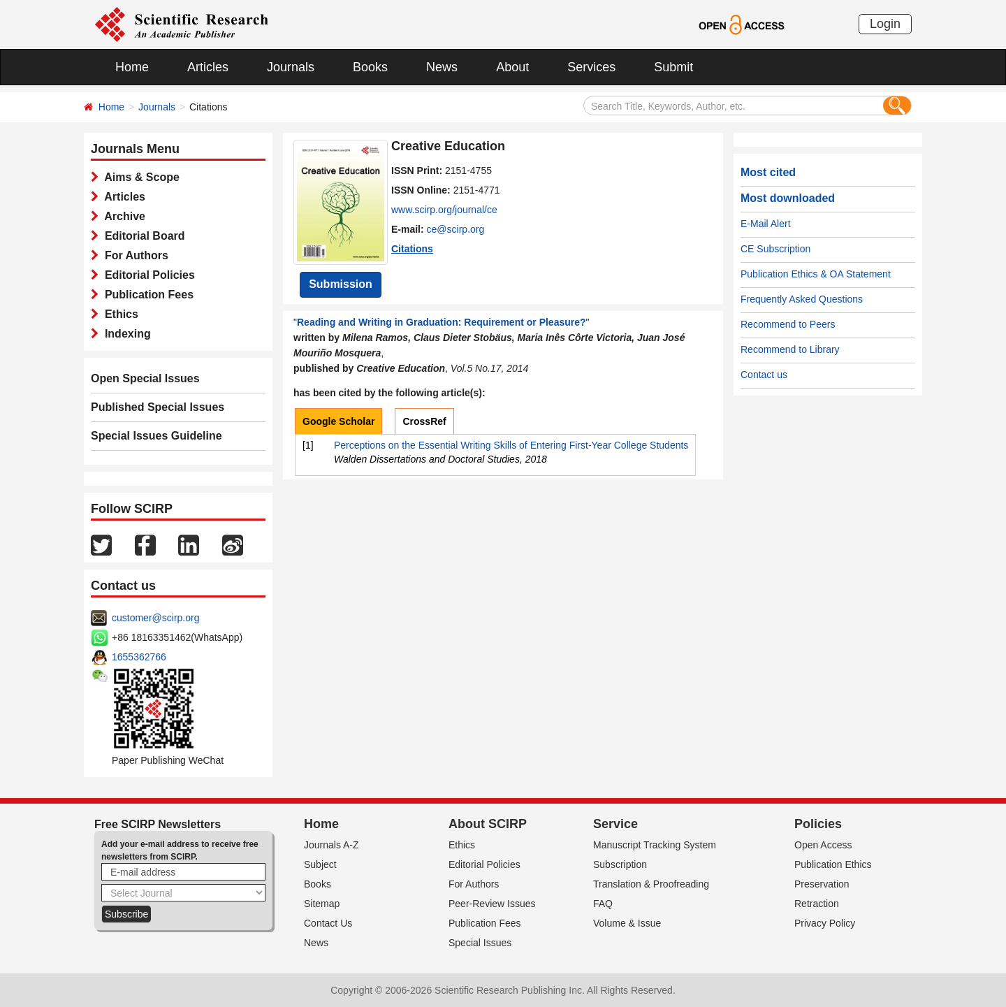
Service (615, 824)
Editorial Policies (147, 275)
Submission (340, 284)
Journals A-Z (331, 844)
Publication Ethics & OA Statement (816, 274)
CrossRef (424, 421)
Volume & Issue (627, 923)
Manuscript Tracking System (654, 844)
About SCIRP (488, 824)
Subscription (620, 864)
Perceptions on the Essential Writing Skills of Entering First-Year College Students (511, 445)
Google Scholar (338, 421)
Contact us (764, 374)
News (442, 67)
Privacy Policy (824, 923)
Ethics (118, 314)
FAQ (603, 903)
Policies (818, 824)
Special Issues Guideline (156, 436)
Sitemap (322, 903)
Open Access (823, 844)
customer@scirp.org (155, 617)
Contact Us (328, 923)
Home (132, 67)
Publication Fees (146, 294)
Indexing (125, 334)
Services (591, 67)
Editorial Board (142, 236)
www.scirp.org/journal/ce (444, 209)
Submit (673, 67)
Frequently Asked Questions (802, 299)
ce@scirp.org (456, 229)
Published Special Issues (157, 407)
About (512, 67)
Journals (290, 67)
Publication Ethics (833, 864)
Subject (320, 864)
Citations (412, 248)
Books (370, 67)
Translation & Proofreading (651, 884)
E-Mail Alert (766, 223)
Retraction (816, 903)
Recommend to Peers (788, 324)
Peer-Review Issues (492, 903)
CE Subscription (775, 248)
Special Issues (480, 942)
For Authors (133, 255)
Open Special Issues (145, 378)
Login (885, 24)
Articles (207, 67)
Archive (122, 216)
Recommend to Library (790, 349)
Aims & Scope (139, 177)
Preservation (822, 884)
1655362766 (139, 656)
